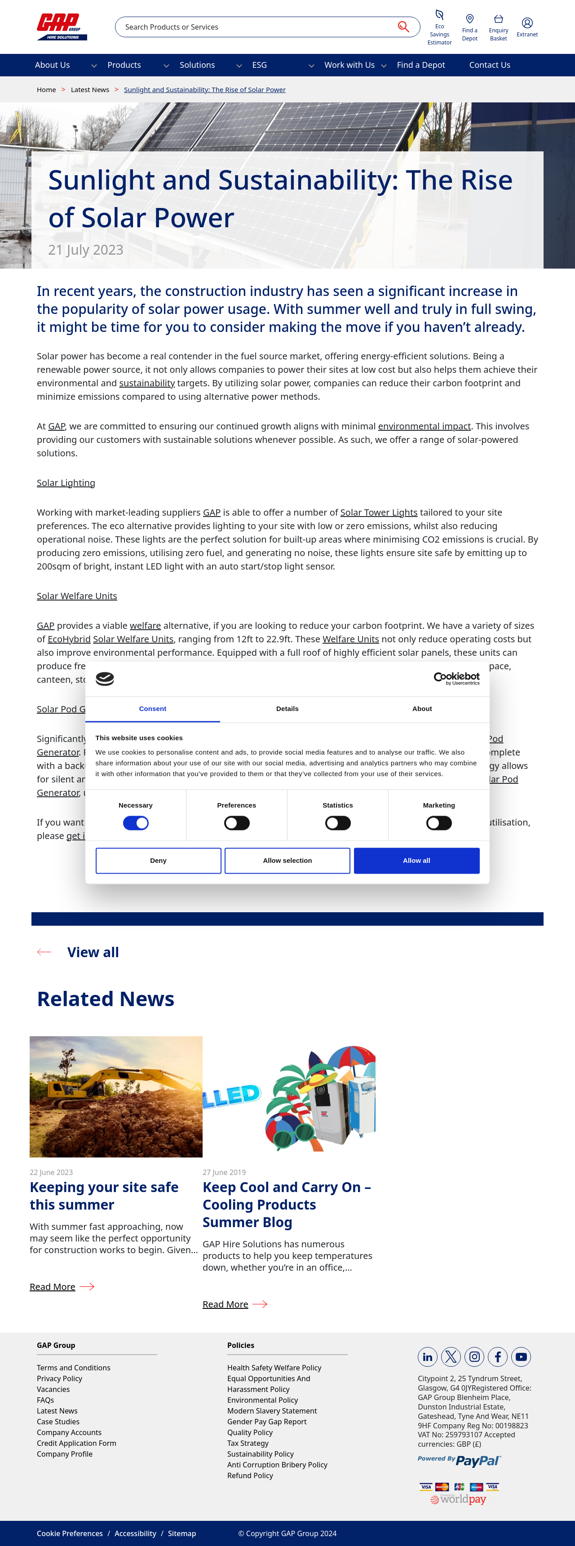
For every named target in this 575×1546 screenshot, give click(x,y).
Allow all (416, 860)
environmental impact (424, 426)
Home (47, 89)
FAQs (45, 1400)
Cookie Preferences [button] (70, 1533)
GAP (56, 426)
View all (93, 952)
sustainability (147, 383)
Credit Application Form (76, 1443)
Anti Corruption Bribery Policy (277, 1465)
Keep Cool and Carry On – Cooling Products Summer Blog (287, 1204)
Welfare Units (351, 639)
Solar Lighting (66, 483)
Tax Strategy (248, 1443)
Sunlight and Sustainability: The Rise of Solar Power (205, 89)
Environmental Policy (262, 1400)
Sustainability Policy (260, 1454)
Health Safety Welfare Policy (274, 1368)
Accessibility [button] (135, 1533)
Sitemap (182, 1533)
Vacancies (53, 1389)
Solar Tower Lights (379, 512)
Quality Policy (250, 1432)
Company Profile (65, 1454)
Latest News (91, 89)
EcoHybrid (69, 639)
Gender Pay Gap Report (267, 1422)
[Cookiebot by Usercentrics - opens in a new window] (440, 679)
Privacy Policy (59, 1378)
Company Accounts (69, 1432)
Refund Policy (250, 1475)
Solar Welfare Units (77, 596)
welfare (145, 625)
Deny (158, 860)
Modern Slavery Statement (272, 1411)
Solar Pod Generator (80, 709)
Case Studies (58, 1422)
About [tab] (422, 708)
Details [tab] (287, 708)
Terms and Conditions (74, 1368)
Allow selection (287, 860)
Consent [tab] (153, 708)
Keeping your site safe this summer (104, 1195)
